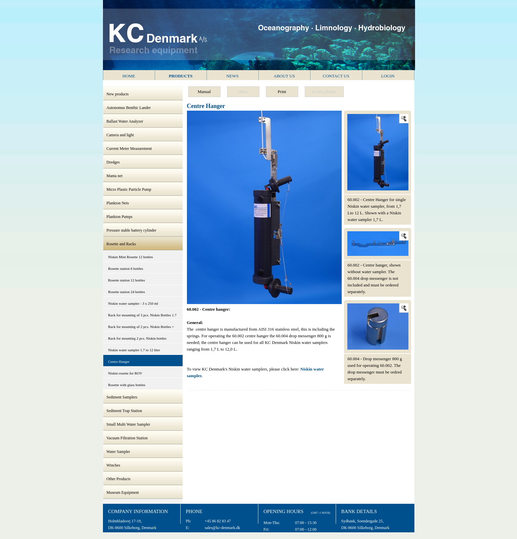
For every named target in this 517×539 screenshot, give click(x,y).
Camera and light (120, 135)
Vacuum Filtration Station (127, 438)
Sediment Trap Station (124, 410)
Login (387, 75)
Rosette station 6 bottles (125, 268)
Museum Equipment (123, 492)
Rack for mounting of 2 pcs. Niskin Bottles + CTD (141, 328)
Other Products (118, 479)
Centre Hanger (118, 362)
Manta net (115, 175)
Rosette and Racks (121, 244)
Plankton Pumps (119, 216)
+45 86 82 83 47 (218, 521)
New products (118, 94)
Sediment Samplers (122, 397)
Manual (204, 91)
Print (282, 91)
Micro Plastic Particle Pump (129, 189)
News (232, 75)
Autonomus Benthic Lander (129, 107)
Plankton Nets (118, 203)
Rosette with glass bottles (126, 385)
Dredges (113, 162)
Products (181, 75)
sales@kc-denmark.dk (222, 527)
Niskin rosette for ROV (125, 373)
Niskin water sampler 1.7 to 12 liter (134, 350)
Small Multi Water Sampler (128, 424)
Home (129, 75)
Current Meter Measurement (129, 148)
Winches (114, 465)
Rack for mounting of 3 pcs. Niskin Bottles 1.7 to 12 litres (142, 316)
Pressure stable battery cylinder (131, 230)
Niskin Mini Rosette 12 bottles (130, 257)
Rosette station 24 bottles (126, 292)
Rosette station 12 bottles (126, 280)
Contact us (336, 75)
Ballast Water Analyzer (125, 121)
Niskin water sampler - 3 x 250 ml (133, 303)
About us (284, 75)
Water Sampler (118, 451)
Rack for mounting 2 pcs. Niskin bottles (137, 338)
